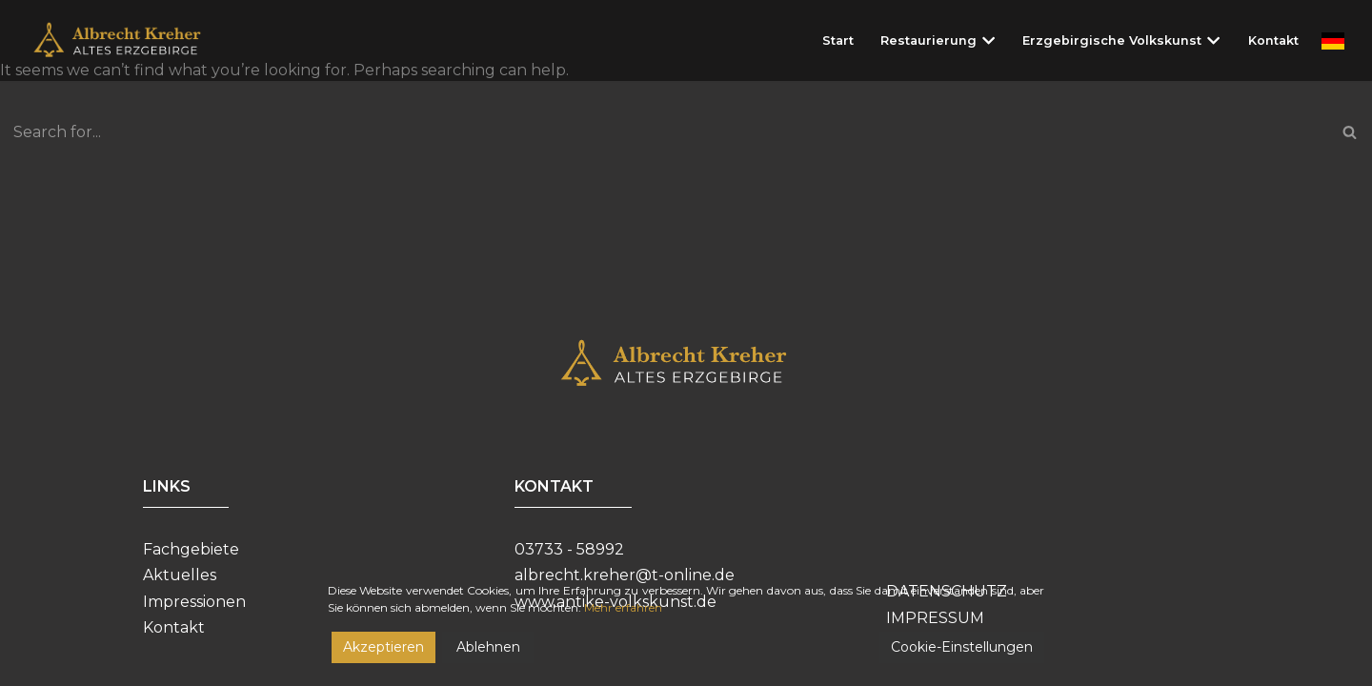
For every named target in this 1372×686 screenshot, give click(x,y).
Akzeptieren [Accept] (383, 647)
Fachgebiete (191, 549)
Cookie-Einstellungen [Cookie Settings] (962, 647)
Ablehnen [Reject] (488, 647)
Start (838, 40)
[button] (988, 40)
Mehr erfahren (623, 607)
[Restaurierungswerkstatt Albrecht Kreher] (131, 40)
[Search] (664, 131)
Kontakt (1273, 40)
